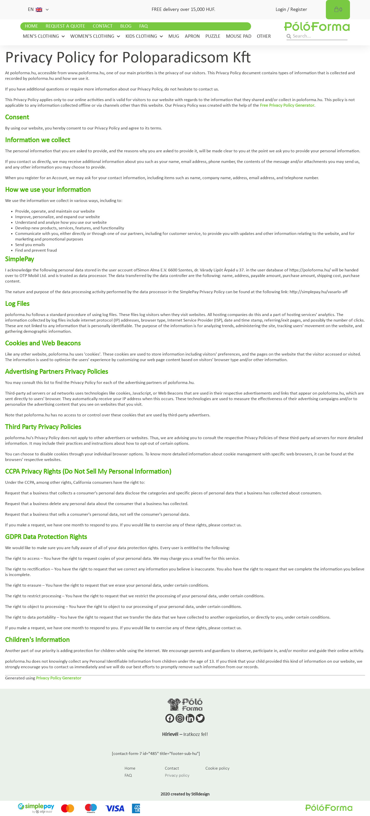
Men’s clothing (44, 36)
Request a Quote (65, 26)
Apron (192, 36)
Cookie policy (217, 768)
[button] (38, 10)
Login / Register (291, 9)
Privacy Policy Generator (58, 678)
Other (264, 36)
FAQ (143, 26)
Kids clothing (144, 36)
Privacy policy (177, 775)
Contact (103, 26)
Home (31, 26)
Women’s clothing (95, 36)
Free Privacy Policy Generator (287, 105)
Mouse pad (238, 36)
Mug (173, 36)
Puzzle (212, 36)
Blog (126, 26)
